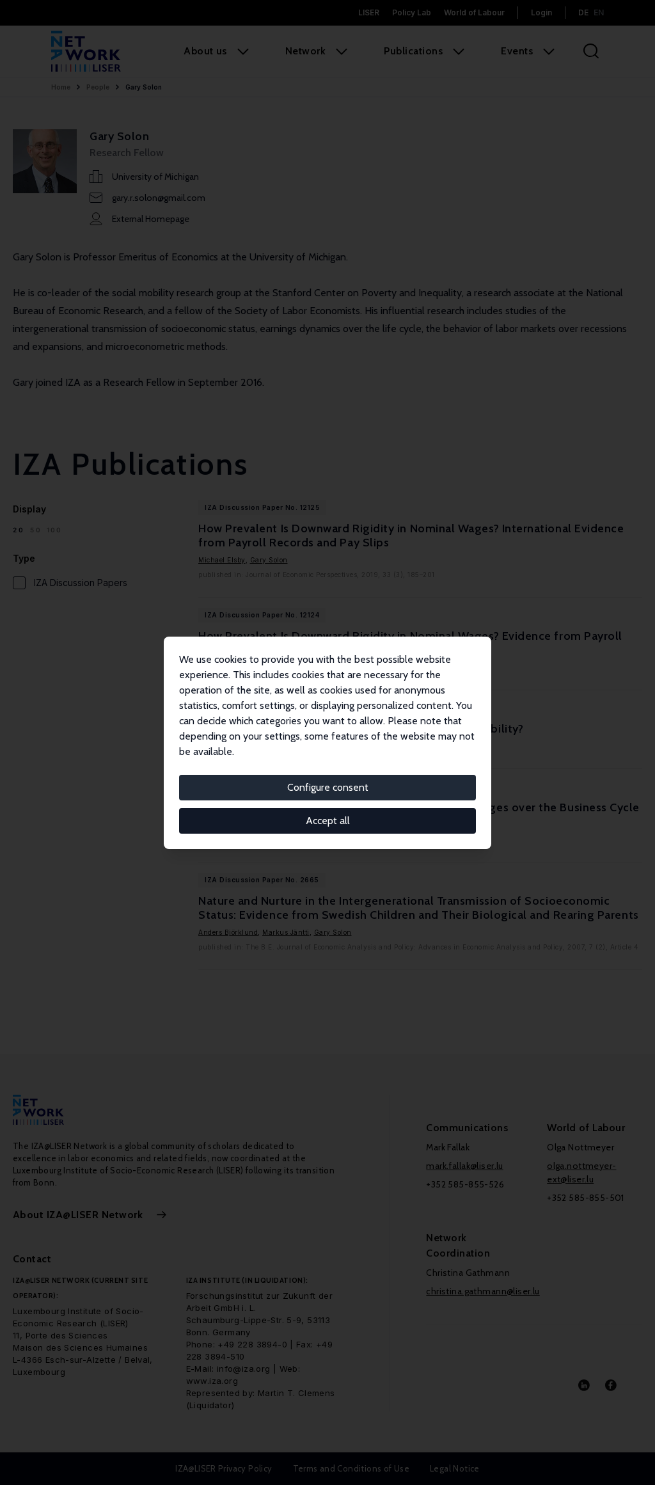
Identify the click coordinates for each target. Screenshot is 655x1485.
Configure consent (327, 787)
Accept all (328, 820)
